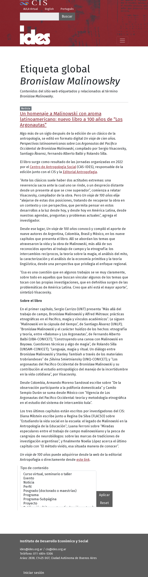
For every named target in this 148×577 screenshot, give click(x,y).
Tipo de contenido (34, 468)
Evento (58, 478)
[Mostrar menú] (122, 40)
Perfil (58, 487)
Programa (58, 495)
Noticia (58, 482)
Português (67, 8)
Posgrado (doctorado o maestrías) (58, 491)
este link (83, 460)
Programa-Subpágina (58, 499)
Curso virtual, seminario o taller (58, 474)
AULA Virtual (30, 8)
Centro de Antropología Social (53, 167)
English (49, 8)
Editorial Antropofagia (80, 172)
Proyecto (58, 503)
